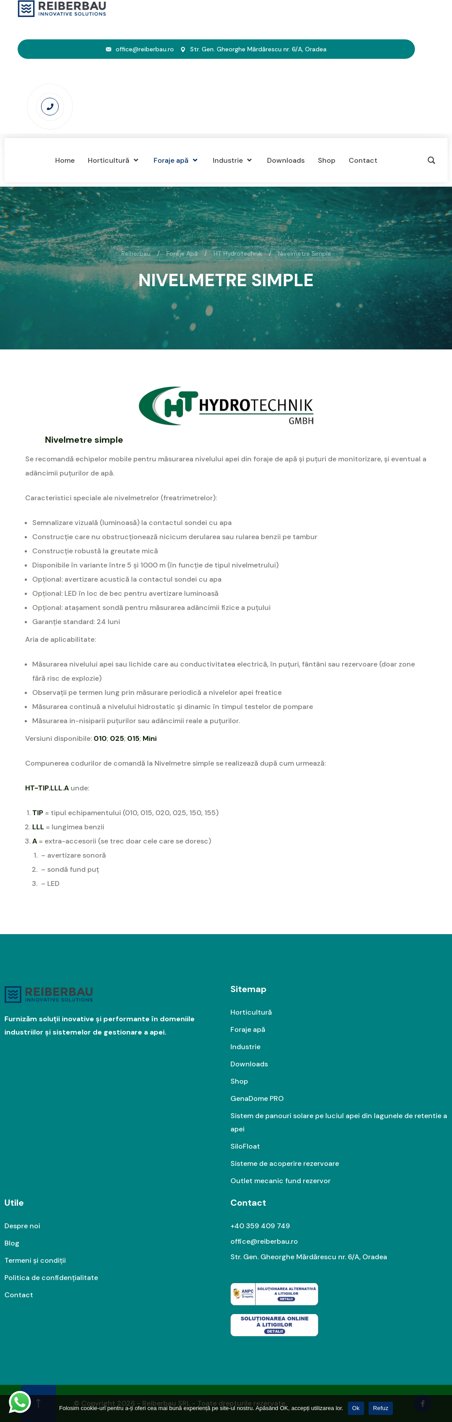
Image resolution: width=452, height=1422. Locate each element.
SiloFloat (245, 1146)
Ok (356, 1408)
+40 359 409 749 (260, 1225)
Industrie (245, 1046)
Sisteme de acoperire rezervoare (284, 1163)
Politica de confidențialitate (51, 1277)
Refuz (380, 1408)
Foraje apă (247, 1029)
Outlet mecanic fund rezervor (280, 1180)
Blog (11, 1243)
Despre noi (22, 1225)
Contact (18, 1294)
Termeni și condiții (35, 1260)
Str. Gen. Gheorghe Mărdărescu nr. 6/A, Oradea (308, 1256)
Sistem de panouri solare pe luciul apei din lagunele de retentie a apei (338, 1122)
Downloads (249, 1064)
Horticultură (251, 1012)
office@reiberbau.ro (145, 49)
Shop (239, 1081)
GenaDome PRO (257, 1098)
